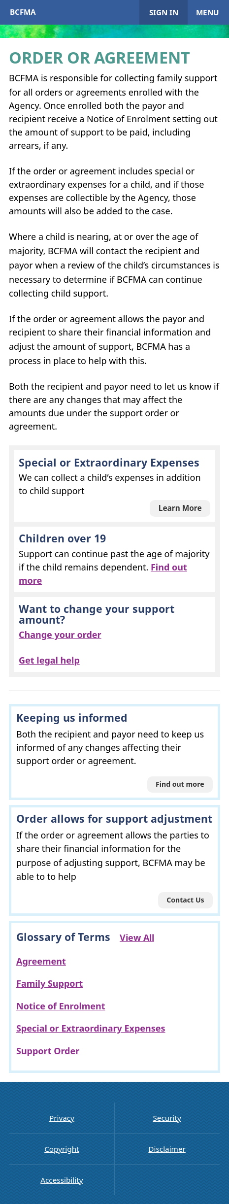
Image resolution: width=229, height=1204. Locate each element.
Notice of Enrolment (60, 1006)
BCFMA (23, 12)
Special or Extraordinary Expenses (90, 1028)
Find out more (180, 784)
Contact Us (185, 899)
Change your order (60, 634)
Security (167, 1118)
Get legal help (49, 660)
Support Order (47, 1051)
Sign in (163, 12)
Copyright (61, 1149)
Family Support (49, 983)
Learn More (180, 508)
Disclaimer (167, 1149)
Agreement (41, 961)
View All (137, 937)
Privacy (61, 1118)
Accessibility (61, 1180)
